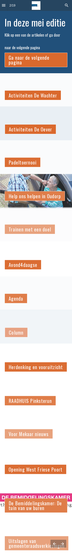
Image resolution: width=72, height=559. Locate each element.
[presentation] (36, 70)
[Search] (66, 5)
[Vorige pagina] (54, 544)
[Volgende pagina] (62, 544)
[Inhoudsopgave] (3, 5)
